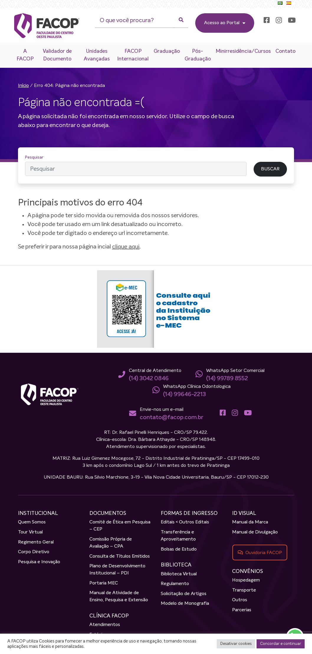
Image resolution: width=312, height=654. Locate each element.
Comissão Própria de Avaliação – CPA (110, 543)
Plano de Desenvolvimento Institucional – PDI (117, 570)
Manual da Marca (250, 522)
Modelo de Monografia (185, 604)
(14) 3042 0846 (149, 378)
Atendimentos (104, 625)
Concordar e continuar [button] (280, 644)
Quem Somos (32, 522)
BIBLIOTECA (176, 565)
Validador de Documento (57, 55)
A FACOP (25, 55)
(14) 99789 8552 (227, 378)
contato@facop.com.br (171, 417)
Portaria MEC (103, 583)
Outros (239, 600)
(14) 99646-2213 (184, 394)
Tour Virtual (30, 532)
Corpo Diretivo (33, 552)
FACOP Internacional (133, 55)
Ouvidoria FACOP (263, 552)
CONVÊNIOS (247, 571)
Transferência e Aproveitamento (178, 536)
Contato (285, 51)
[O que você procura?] (134, 20)
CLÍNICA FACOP (109, 616)
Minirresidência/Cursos (243, 51)
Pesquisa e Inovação (39, 562)
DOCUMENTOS (107, 513)
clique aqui (125, 247)
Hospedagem (246, 580)
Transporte (244, 590)
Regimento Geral (36, 542)
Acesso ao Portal (224, 23)
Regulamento (175, 583)
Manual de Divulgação (255, 532)
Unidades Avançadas (97, 55)
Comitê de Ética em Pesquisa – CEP (119, 526)
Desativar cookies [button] (236, 644)
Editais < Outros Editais (185, 522)
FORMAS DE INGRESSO (189, 513)
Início (23, 85)
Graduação (167, 51)
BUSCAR (270, 169)
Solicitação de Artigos (183, 594)
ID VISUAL (244, 513)
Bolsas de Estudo (179, 549)
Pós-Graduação (198, 55)
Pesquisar (34, 157)
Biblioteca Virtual (179, 574)
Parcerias (241, 610)
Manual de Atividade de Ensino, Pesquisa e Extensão (118, 597)
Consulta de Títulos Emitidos (119, 556)
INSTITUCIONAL (38, 513)
